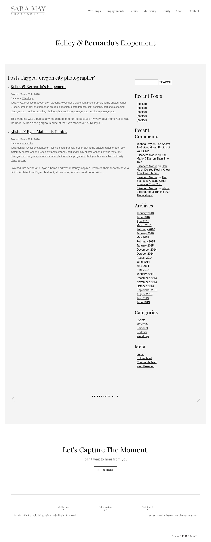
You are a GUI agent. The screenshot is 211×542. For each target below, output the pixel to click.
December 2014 (147, 249)
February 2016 (146, 229)
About (179, 11)
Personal (142, 328)
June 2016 (143, 217)
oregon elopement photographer (68, 106)
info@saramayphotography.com (180, 515)
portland (97, 106)
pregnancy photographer (87, 156)
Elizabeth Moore (147, 155)
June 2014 (143, 261)
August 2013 (144, 294)
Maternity (149, 11)
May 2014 (143, 265)
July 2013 (143, 298)
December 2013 (147, 277)
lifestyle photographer (62, 147)
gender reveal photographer (32, 147)
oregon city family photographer (93, 147)
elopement (67, 102)
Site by (184, 536)
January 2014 (145, 273)
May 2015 (143, 237)
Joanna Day (144, 143)
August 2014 (144, 257)
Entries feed (144, 358)
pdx (89, 106)
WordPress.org (146, 366)
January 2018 (145, 213)
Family (134, 11)
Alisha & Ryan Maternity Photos (39, 131)
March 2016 (144, 225)
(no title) (142, 103)
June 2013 (143, 302)
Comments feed (147, 362)
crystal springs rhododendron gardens (38, 102)
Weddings (94, 11)
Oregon (15, 106)
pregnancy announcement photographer (49, 156)
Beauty (166, 11)
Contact (194, 11)
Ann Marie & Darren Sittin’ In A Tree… (153, 159)
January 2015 (145, 245)
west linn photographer (103, 111)
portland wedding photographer (44, 111)
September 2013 (147, 290)
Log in (140, 354)
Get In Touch (105, 470)
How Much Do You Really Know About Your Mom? (153, 170)
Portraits (142, 332)
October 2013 (145, 286)
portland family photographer (84, 152)
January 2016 (145, 233)
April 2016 (143, 221)
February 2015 (146, 241)
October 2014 (145, 253)
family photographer (114, 102)
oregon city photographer (34, 106)
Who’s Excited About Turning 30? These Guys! (153, 192)
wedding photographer (75, 111)
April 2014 (143, 269)
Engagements (115, 11)
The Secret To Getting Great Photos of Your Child (153, 147)
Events (141, 320)
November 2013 (147, 282)
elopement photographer (88, 102)
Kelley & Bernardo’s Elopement (38, 86)
